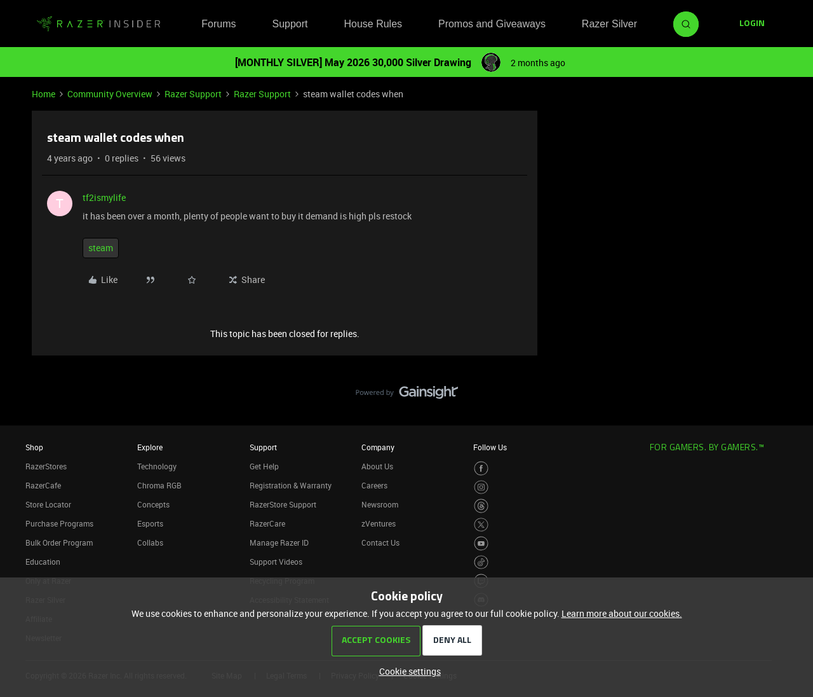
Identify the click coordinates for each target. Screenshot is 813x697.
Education (42, 561)
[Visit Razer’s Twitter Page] (481, 525)
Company (377, 447)
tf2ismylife (104, 197)
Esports (150, 523)
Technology (157, 466)
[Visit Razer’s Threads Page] (481, 506)
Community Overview (109, 94)
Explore (150, 447)
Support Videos (276, 561)
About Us (377, 466)
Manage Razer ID (279, 542)
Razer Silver (609, 23)
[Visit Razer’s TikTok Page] (481, 562)
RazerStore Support (283, 504)
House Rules (373, 23)
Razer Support (193, 94)
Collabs (150, 542)
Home (43, 94)
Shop (34, 447)
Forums (218, 23)
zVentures (378, 523)
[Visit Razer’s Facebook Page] (481, 468)
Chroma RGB (159, 485)
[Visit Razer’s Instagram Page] (481, 487)
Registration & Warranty (291, 485)
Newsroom (379, 504)
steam (100, 248)
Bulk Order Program (59, 542)
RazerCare (267, 523)
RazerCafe (43, 485)
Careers (374, 485)
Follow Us (490, 447)
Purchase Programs (59, 523)
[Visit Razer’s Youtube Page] (481, 543)
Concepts (153, 504)
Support (289, 23)
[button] (752, 24)
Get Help (264, 466)
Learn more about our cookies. (621, 613)
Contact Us (380, 542)
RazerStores (46, 466)
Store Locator (48, 504)
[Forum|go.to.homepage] (98, 24)
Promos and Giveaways (492, 23)
